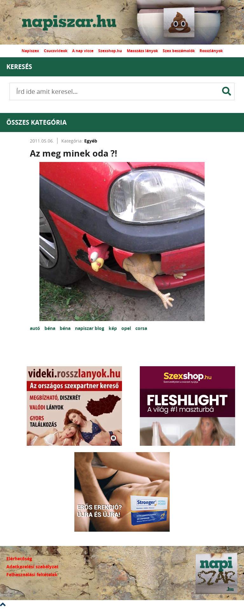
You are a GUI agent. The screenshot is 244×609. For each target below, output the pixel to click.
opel (126, 328)
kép (113, 328)
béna (50, 328)
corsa (141, 328)
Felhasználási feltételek (32, 574)
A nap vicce (82, 50)
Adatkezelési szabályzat (32, 567)
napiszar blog (90, 328)
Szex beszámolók (179, 50)
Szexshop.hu (110, 50)
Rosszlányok (211, 50)
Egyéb (90, 141)
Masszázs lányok (142, 50)
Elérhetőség (19, 559)
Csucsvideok (55, 50)
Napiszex (30, 50)
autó (35, 328)
